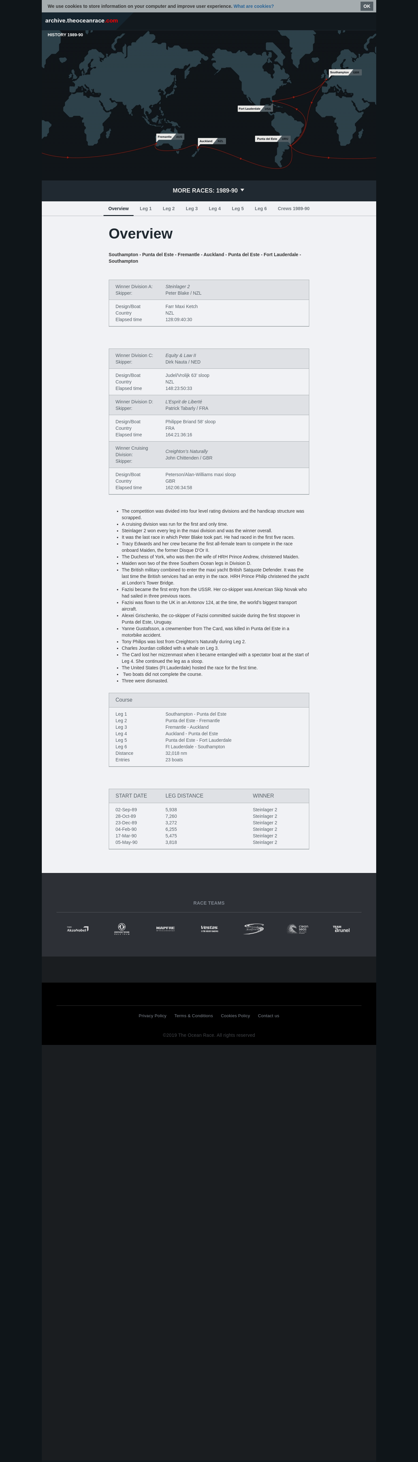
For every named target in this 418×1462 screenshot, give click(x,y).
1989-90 (209, 190)
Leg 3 (192, 208)
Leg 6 (261, 208)
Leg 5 (238, 208)
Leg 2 (169, 208)
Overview (118, 208)
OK (366, 6)
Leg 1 (146, 208)
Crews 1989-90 (294, 208)
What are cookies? (253, 6)
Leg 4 (215, 208)
